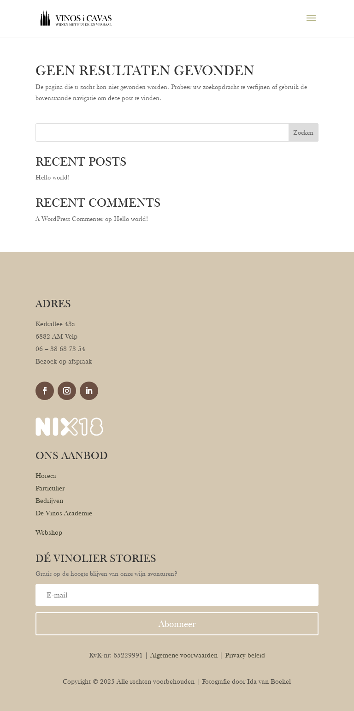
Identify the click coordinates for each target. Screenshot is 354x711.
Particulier (50, 488)
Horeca (45, 476)
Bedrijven (49, 500)
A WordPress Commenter (69, 218)
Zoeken (303, 132)
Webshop (48, 532)
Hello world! (52, 177)
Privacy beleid (245, 655)
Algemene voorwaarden (184, 655)
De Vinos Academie (63, 513)
